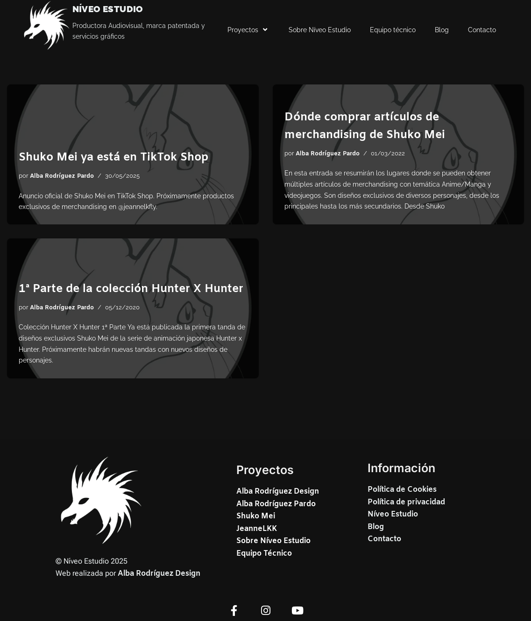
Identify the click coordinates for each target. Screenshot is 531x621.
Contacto (482, 30)
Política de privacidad (406, 502)
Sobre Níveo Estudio (320, 30)
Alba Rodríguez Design (159, 574)
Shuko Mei (255, 516)
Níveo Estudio (393, 514)
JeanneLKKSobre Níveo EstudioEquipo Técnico (273, 541)
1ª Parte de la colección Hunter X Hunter (131, 289)
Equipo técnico (393, 30)
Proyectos (248, 30)
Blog (442, 30)
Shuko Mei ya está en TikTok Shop (113, 157)
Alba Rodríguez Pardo (62, 176)
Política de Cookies (402, 490)
